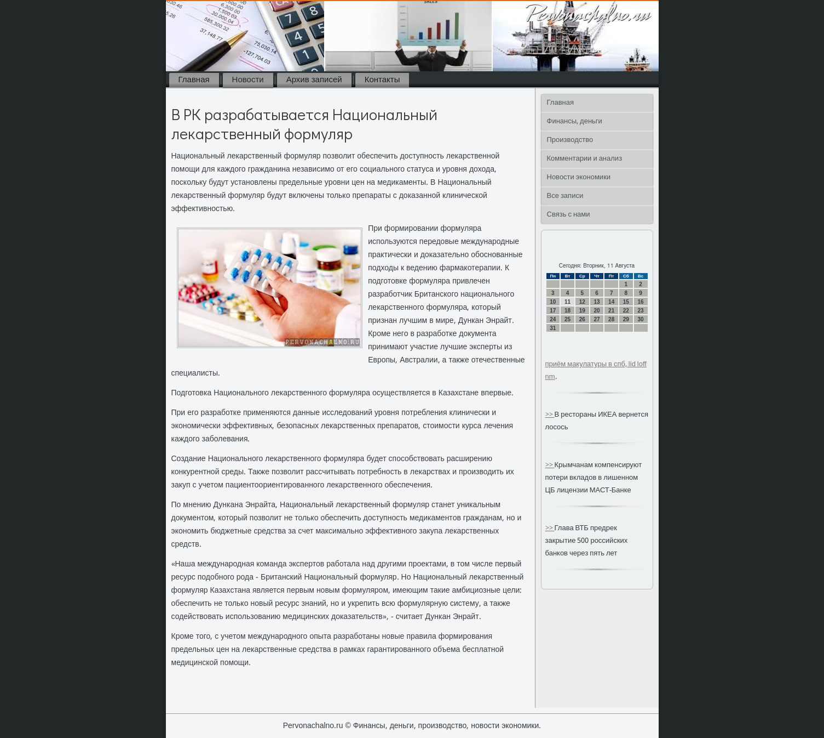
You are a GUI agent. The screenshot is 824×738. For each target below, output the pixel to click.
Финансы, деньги (574, 121)
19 (582, 311)
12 (582, 302)
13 (596, 302)
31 (553, 328)
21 (611, 311)
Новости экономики (579, 177)
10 (553, 302)
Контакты (382, 80)
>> (550, 414)
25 (567, 319)
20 (596, 311)
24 (553, 319)
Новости (248, 80)
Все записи (565, 196)
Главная (194, 80)
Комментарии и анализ (585, 158)
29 (626, 319)
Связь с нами (568, 214)
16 (641, 302)
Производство (570, 140)
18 (567, 311)
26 (582, 319)
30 (641, 319)
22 (626, 311)
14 (611, 302)
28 (611, 319)
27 (596, 319)
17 (553, 311)
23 (641, 311)
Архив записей (314, 80)
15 (626, 302)
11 (567, 302)
